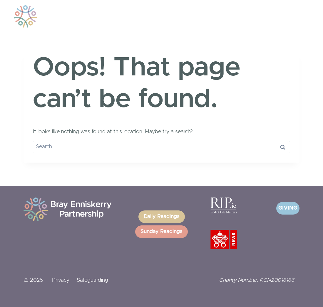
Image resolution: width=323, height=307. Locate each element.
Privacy (60, 280)
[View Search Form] (282, 16)
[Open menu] (297, 16)
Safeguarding (92, 280)
